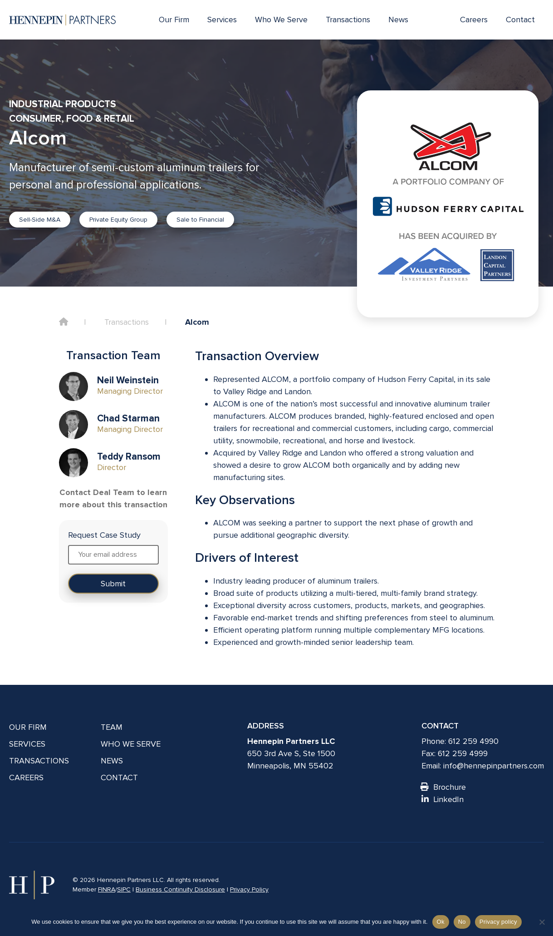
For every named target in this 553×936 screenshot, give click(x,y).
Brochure (443, 787)
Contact (520, 20)
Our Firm (174, 20)
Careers (474, 20)
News (398, 20)
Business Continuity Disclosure (180, 889)
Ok (441, 921)
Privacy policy (498, 921)
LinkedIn (442, 799)
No (462, 921)
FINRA (106, 889)
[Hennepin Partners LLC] (62, 20)
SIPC (124, 889)
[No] (541, 921)
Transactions (348, 20)
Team (111, 727)
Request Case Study (104, 535)
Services (222, 20)
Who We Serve (281, 20)
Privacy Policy (249, 889)
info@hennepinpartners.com (493, 766)
